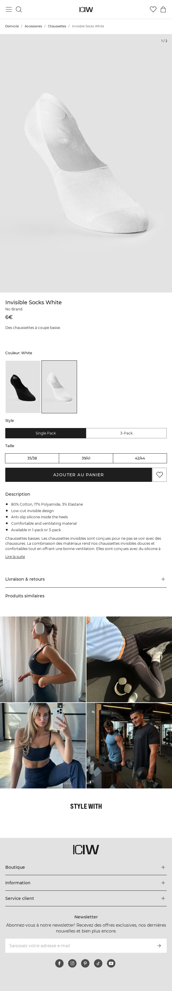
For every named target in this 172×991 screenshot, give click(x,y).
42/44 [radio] (140, 458)
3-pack (126, 433)
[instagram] (72, 963)
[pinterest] (85, 963)
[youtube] (111, 963)
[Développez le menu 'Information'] (86, 882)
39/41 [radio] (86, 458)
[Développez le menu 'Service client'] (86, 898)
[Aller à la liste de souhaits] (153, 9)
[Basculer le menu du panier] (163, 9)
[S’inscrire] (159, 946)
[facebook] (59, 963)
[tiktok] (98, 963)
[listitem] (23, 386)
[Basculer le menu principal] (9, 9)
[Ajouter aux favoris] (160, 475)
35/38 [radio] (32, 458)
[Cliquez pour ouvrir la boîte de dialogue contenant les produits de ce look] (43, 659)
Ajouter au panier (78, 474)
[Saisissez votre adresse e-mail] (78, 946)
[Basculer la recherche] (19, 9)
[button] (86, 579)
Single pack (46, 433)
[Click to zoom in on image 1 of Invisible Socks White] (86, 163)
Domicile (12, 26)
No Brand (13, 309)
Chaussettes (57, 26)
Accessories (33, 26)
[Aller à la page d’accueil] (86, 9)
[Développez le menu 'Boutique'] (86, 867)
